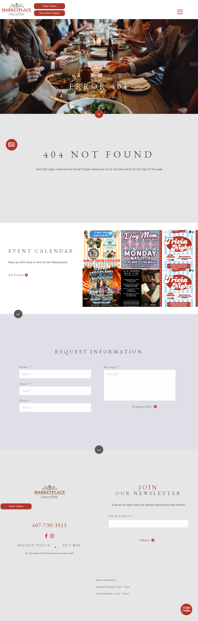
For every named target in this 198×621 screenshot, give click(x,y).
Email (25, 383)
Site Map (72, 545)
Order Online (186, 609)
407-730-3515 (49, 525)
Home (84, 97)
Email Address (121, 516)
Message (111, 367)
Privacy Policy (34, 545)
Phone (25, 400)
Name (25, 367)
